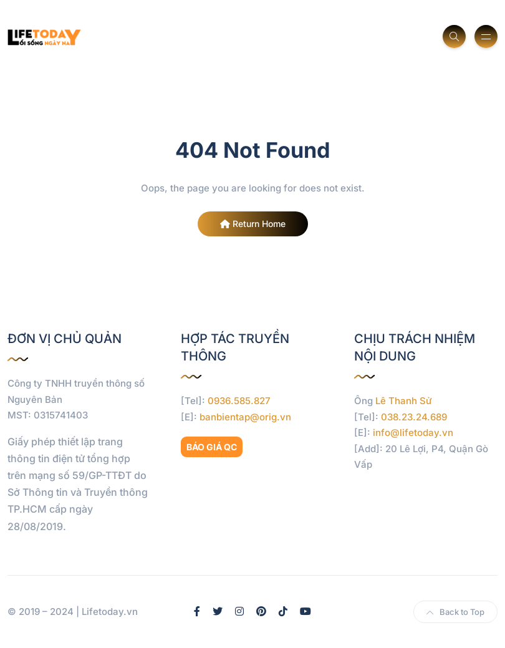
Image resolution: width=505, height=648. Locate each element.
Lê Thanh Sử (403, 401)
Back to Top (455, 612)
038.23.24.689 (414, 417)
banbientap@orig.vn (245, 417)
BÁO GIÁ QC (211, 447)
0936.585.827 (239, 401)
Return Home (253, 223)
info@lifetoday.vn (413, 432)
